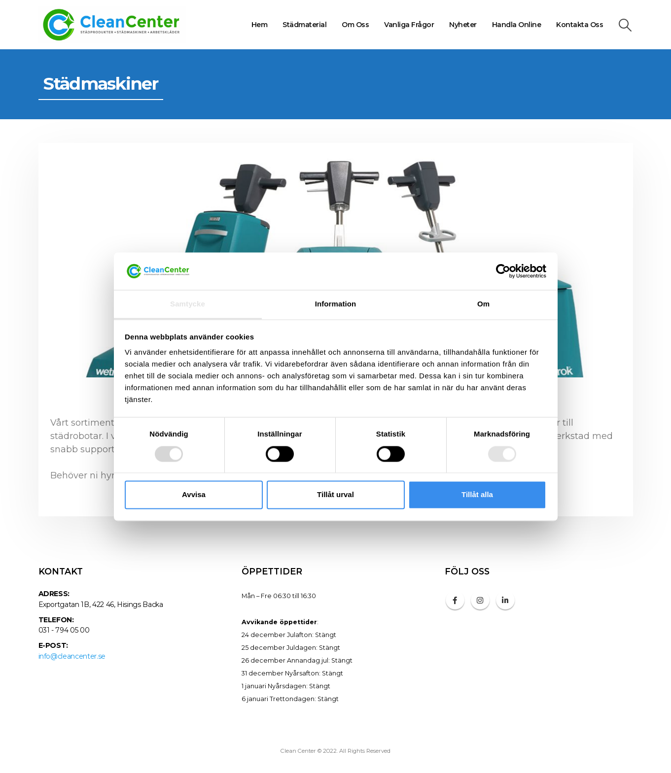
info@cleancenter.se (72, 656)
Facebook (455, 600)
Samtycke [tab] (187, 304)
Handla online (516, 24)
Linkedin (505, 600)
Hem (259, 24)
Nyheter (463, 24)
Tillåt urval (335, 495)
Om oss (355, 24)
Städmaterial (304, 24)
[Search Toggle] (625, 25)
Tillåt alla (477, 495)
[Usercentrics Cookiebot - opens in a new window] (503, 271)
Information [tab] (335, 304)
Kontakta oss (579, 24)
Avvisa (194, 495)
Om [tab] (483, 304)
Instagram (480, 600)
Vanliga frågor (409, 24)
